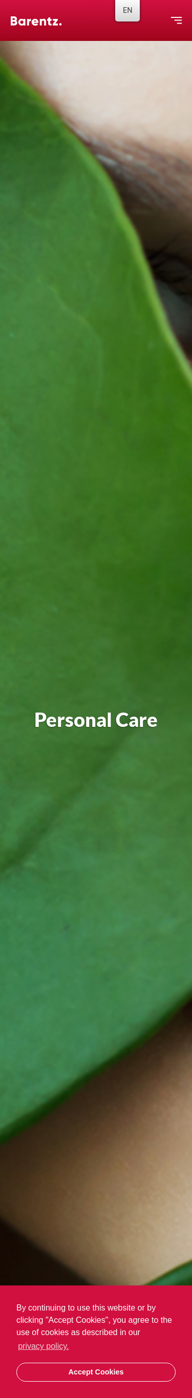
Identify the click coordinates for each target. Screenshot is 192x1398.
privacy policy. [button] (43, 1346)
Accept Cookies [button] (96, 1372)
